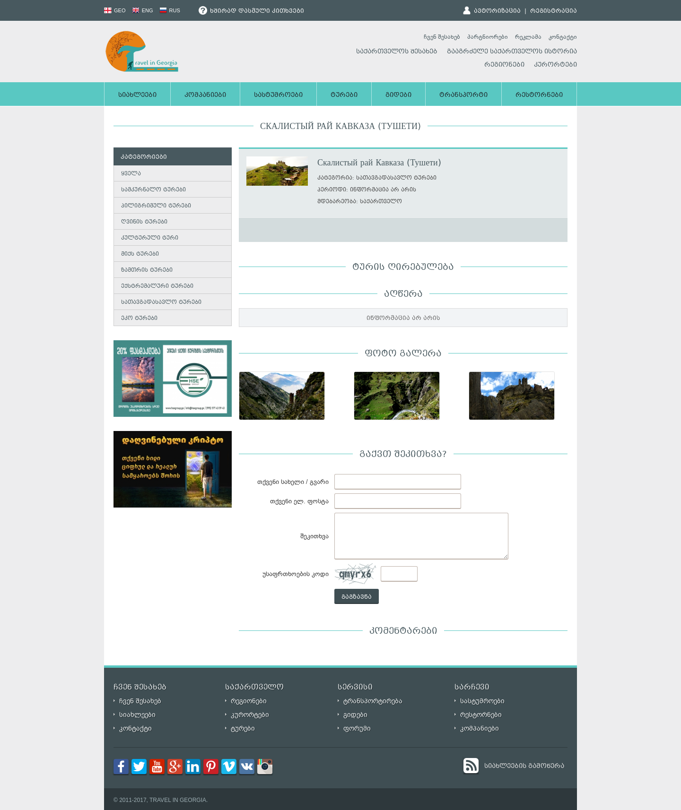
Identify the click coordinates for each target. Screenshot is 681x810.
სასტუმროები (278, 95)
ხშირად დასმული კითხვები (251, 11)
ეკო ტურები (139, 319)
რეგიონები (504, 65)
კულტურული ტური (149, 238)
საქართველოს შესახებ (396, 52)
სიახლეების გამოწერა (524, 766)
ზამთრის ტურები (147, 271)
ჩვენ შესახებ (442, 37)
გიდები (398, 95)
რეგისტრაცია (553, 11)
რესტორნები (539, 95)
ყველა (131, 174)
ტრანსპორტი (463, 95)
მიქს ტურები (140, 254)
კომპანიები (205, 95)
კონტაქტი (563, 37)
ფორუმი (357, 728)
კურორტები (555, 65)
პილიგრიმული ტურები (156, 206)
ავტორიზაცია (497, 11)
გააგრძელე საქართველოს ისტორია (512, 52)
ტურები (344, 95)
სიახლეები (137, 95)
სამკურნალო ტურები (153, 190)
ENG (142, 10)
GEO (115, 10)
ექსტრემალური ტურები (157, 287)
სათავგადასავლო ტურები (161, 303)
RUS (169, 10)
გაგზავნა (356, 597)
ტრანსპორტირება (372, 701)
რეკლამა (528, 37)
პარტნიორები (487, 37)
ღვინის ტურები (144, 222)
